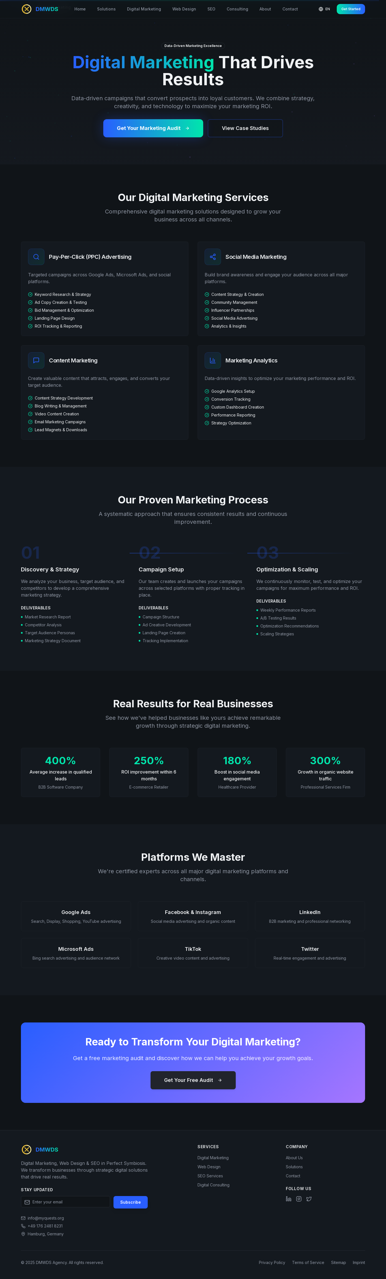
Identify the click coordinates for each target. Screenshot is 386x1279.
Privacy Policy (272, 1262)
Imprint (359, 1262)
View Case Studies (245, 128)
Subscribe (130, 1202)
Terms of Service (308, 1262)
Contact (290, 9)
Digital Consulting (214, 1184)
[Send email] (42, 1218)
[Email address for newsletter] (65, 1201)
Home (80, 9)
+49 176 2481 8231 (45, 1226)
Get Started (351, 9)
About (265, 9)
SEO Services (210, 1175)
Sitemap (338, 1262)
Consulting (237, 9)
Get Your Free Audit (193, 1080)
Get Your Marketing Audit (153, 128)
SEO (211, 9)
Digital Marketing (144, 9)
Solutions (106, 9)
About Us (294, 1157)
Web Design (184, 9)
